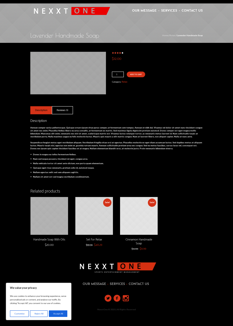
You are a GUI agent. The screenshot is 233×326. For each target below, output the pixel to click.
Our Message (94, 284)
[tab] (41, 110)
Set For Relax (94, 239)
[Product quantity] (118, 74)
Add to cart (136, 74)
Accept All (58, 313)
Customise (19, 313)
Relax (172, 35)
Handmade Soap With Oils (49, 239)
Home (165, 35)
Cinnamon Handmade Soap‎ (139, 241)
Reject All (38, 313)
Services (117, 284)
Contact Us (139, 284)
